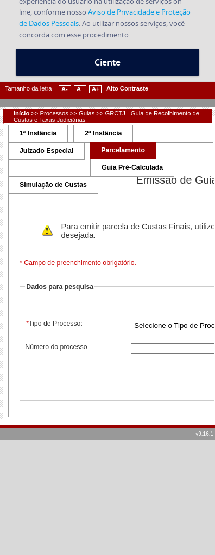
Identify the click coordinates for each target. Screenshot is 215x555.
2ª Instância (103, 133)
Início (21, 113)
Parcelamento (123, 150)
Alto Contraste (127, 88)
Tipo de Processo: (54, 323)
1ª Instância (38, 133)
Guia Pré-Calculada (132, 167)
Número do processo (56, 347)
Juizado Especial (46, 150)
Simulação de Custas (53, 185)
